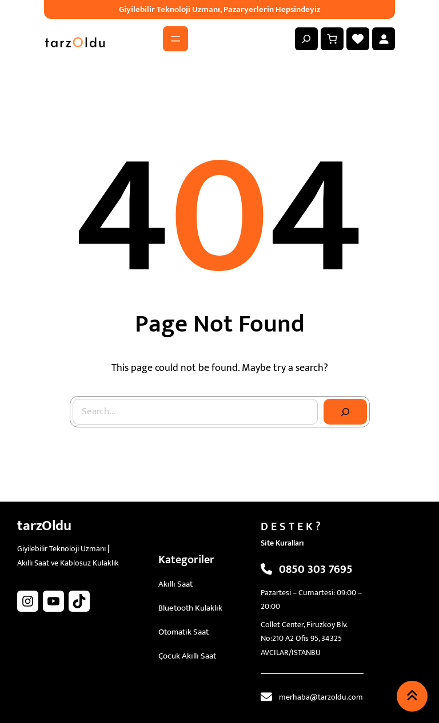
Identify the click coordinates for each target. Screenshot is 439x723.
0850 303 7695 (316, 569)
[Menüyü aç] (175, 38)
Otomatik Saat (183, 632)
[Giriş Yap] (383, 38)
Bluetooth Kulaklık (190, 608)
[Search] (345, 412)
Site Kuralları (282, 543)
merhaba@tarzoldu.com (321, 697)
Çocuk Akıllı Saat (187, 656)
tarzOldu (44, 526)
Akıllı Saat (175, 584)
